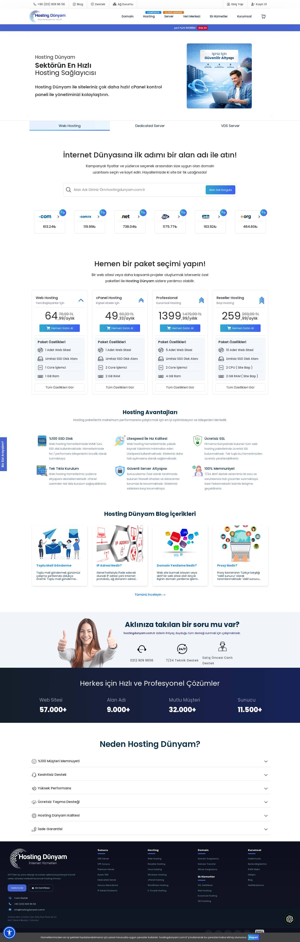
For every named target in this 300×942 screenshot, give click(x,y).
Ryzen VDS (103, 874)
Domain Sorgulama (208, 858)
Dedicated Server (107, 879)
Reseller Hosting (156, 863)
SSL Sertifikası (205, 885)
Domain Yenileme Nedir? (177, 565)
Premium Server (106, 869)
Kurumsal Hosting (207, 895)
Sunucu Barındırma (108, 885)
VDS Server (103, 858)
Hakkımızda (17, 888)
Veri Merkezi (191, 16)
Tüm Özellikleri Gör (60, 387)
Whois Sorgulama (207, 869)
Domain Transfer (207, 863)
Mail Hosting (204, 890)
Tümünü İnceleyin (150, 594)
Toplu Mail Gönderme (53, 565)
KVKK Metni (254, 869)
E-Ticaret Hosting (157, 890)
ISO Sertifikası (41, 888)
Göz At (206, 27)
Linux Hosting (155, 869)
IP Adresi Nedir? (109, 565)
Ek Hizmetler (219, 16)
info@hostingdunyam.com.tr (29, 909)
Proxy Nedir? (227, 565)
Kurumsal (244, 16)
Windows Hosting (157, 874)
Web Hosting (154, 858)
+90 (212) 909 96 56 (25, 903)
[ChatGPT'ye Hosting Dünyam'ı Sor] (289, 919)
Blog (250, 879)
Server (169, 16)
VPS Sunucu (104, 863)
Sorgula (220, 189)
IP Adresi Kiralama (107, 890)
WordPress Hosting (158, 885)
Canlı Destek (21, 898)
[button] (9, 932)
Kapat (253, 937)
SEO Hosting (204, 901)
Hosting (149, 16)
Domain (128, 16)
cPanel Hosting (156, 879)
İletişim (252, 874)
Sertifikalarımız (256, 885)
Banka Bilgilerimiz (257, 863)
